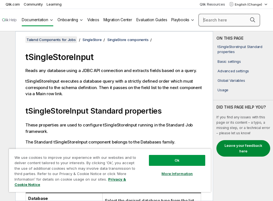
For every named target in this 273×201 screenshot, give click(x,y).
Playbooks (180, 20)
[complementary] (243, 116)
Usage (223, 90)
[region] (110, 170)
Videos (93, 20)
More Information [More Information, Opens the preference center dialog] (177, 173)
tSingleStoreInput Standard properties (240, 49)
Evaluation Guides (151, 20)
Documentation (35, 20)
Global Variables (231, 80)
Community (33, 4)
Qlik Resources (212, 4)
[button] (252, 20)
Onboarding (67, 20)
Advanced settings (233, 71)
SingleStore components (128, 39)
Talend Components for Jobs (51, 39)
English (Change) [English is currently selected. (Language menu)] (249, 4)
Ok (177, 160)
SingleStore (92, 39)
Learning (54, 4)
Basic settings (229, 61)
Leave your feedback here (243, 148)
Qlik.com (13, 4)
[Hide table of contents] (7, 40)
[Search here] (229, 20)
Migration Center (117, 20)
